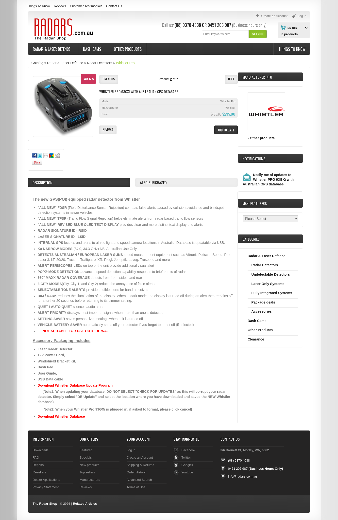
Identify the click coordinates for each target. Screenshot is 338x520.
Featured (86, 450)
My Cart (293, 28)
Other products (262, 138)
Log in (131, 450)
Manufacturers (90, 480)
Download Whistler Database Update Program (75, 385)
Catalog (37, 63)
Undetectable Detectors (270, 274)
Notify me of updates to (268, 179)
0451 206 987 (219, 25)
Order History (136, 472)
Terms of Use (136, 487)
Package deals (263, 302)
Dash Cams (92, 49)
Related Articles (85, 503)
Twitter (186, 457)
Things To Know (38, 6)
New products (89, 465)
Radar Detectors (99, 63)
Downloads (41, 450)
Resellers (39, 472)
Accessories (261, 311)
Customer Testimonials (86, 6)
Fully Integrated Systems (271, 293)
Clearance (256, 339)
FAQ (36, 457)
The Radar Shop (45, 503)
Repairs (38, 465)
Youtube (187, 472)
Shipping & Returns (140, 465)
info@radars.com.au (242, 476)
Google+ (187, 465)
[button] (257, 34)
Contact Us (114, 6)
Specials (86, 457)
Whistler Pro (125, 63)
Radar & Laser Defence (52, 49)
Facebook (188, 450)
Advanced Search (139, 480)
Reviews (60, 6)
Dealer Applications (46, 480)
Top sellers (87, 472)
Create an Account (140, 457)
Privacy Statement (46, 487)
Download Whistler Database (61, 416)
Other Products (128, 49)
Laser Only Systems (267, 284)
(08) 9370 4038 (188, 25)
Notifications (253, 158)
